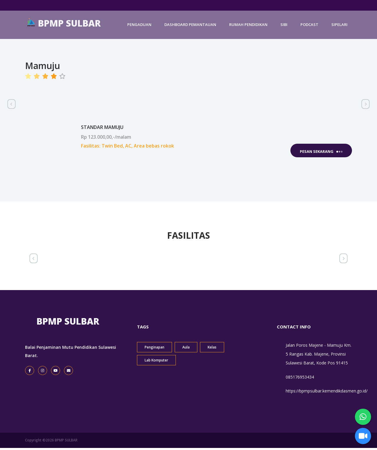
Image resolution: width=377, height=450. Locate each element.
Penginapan (154, 348)
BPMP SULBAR (64, 25)
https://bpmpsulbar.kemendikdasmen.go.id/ (327, 393)
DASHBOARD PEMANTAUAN (190, 27)
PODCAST (309, 27)
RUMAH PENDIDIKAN (248, 27)
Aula (186, 348)
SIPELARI (339, 27)
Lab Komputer (156, 361)
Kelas (212, 348)
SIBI (283, 27)
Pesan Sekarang (321, 151)
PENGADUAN (139, 27)
